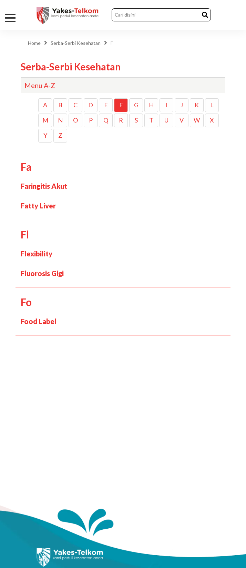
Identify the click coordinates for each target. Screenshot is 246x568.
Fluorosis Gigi (42, 273)
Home (34, 43)
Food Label (39, 321)
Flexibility (36, 253)
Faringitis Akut (44, 186)
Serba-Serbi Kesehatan (76, 43)
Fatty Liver (38, 206)
